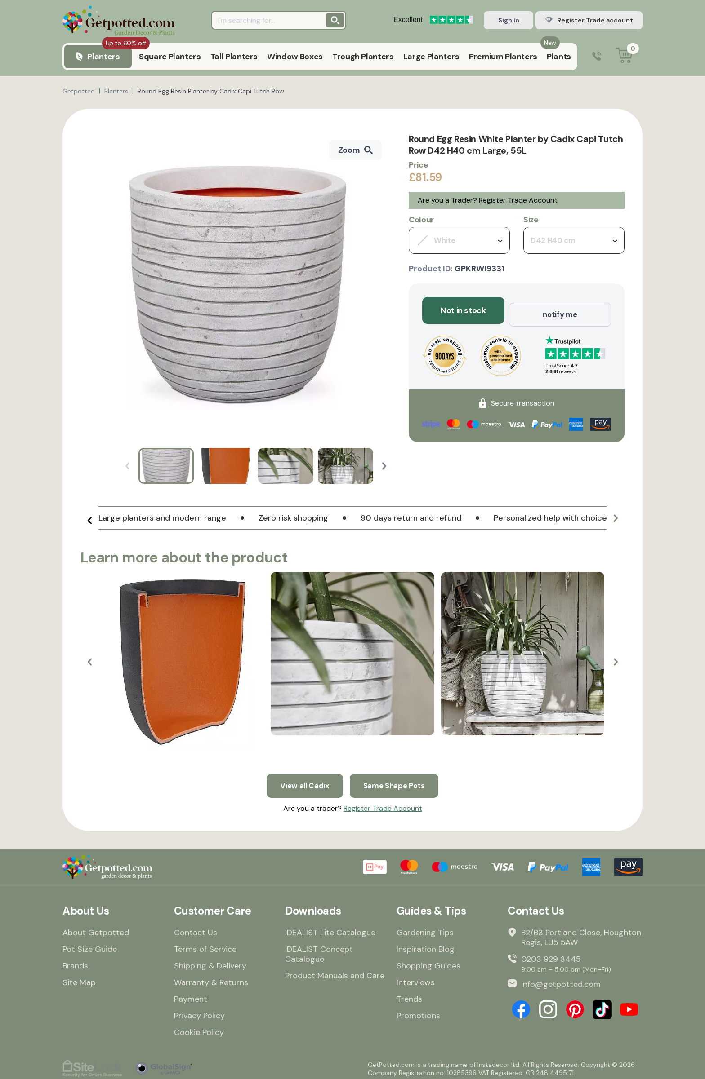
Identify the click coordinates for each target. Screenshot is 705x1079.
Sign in (508, 20)
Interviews (416, 979)
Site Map (79, 979)
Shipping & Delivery (210, 962)
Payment (190, 996)
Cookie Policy (199, 1029)
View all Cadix (302, 781)
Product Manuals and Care (334, 972)
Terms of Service (205, 946)
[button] (384, 466)
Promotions (418, 1012)
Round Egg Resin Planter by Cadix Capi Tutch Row (211, 91)
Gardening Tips (425, 929)
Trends (409, 996)
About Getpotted (95, 929)
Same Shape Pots (395, 781)
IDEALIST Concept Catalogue (319, 951)
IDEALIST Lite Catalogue (330, 929)
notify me (560, 310)
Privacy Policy (199, 1012)
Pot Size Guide (89, 946)
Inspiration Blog (426, 946)
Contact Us (195, 929)
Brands (75, 962)
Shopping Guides (428, 962)
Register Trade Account (518, 200)
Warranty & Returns (211, 979)
